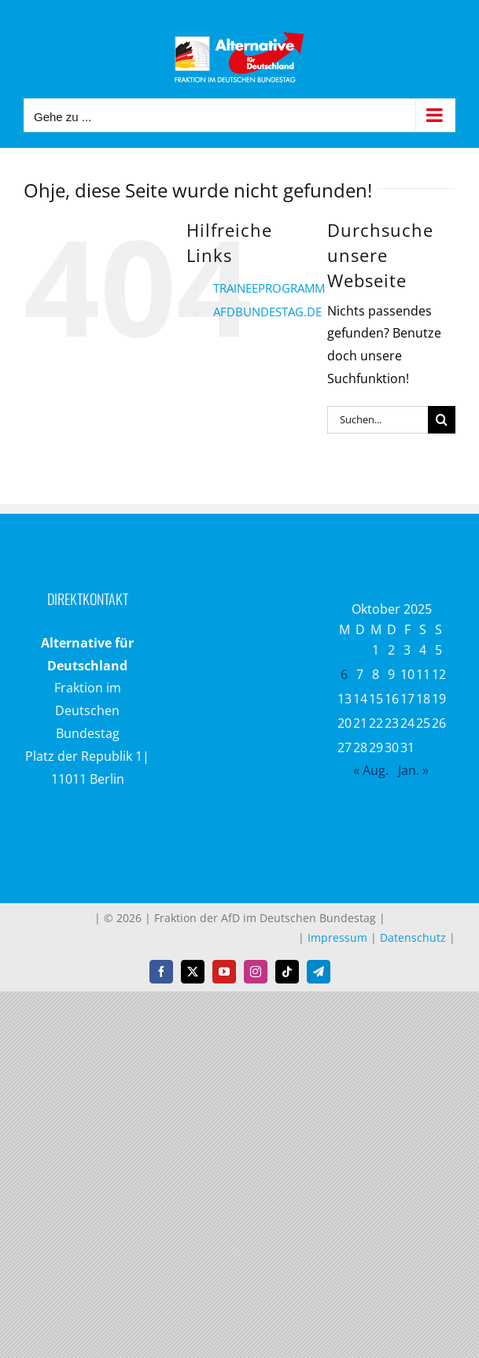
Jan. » (413, 770)
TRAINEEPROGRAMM (269, 288)
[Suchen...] (377, 420)
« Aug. (371, 770)
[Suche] (441, 420)
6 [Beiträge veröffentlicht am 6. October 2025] (344, 674)
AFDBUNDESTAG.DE (267, 311)
